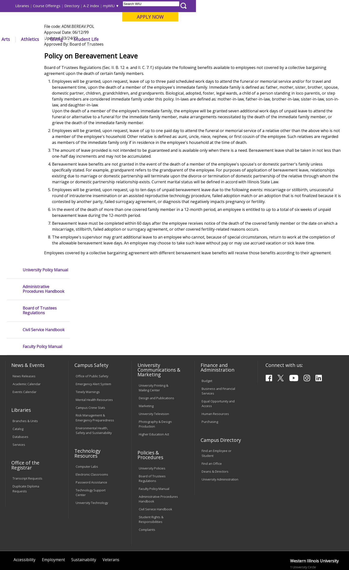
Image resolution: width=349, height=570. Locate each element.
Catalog (18, 401)
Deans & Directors (215, 443)
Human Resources (215, 386)
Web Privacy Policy (110, 553)
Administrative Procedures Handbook (43, 85)
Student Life (239, 39)
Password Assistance (91, 454)
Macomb (96, 29)
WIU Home (86, 50)
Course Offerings (199, 5)
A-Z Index (244, 5)
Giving (209, 39)
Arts (159, 39)
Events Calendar (24, 364)
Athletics (183, 39)
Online (141, 29)
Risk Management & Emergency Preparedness (95, 390)
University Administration (220, 451)
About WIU (40, 39)
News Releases (24, 348)
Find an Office (212, 435)
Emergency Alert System (93, 356)
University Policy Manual (45, 66)
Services (19, 417)
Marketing (146, 378)
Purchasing (210, 394)
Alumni (136, 39)
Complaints (147, 502)
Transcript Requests (27, 451)
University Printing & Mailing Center (153, 360)
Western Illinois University (78, 21)
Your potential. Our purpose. (56, 29)
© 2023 (19, 553)
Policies (105, 50)
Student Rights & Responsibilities (151, 491)
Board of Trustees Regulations (40, 106)
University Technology (92, 475)
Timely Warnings (88, 364)
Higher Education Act (154, 406)
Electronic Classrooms (92, 447)
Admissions (106, 39)
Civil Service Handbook (44, 125)
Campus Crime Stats (90, 380)
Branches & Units (25, 393)
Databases (20, 409)
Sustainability (83, 532)
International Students (75, 5)
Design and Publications (156, 370)
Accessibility (24, 532)
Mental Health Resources (94, 372)
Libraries (175, 5)
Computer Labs (87, 439)
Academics (72, 39)
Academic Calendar (27, 356)
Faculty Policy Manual (42, 142)
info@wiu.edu (300, 553)
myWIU (262, 5)
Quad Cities (119, 29)
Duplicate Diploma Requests (26, 461)
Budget (207, 353)
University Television (154, 386)
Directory (224, 5)
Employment (53, 532)
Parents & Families (22, 5)
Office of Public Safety (92, 348)
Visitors (47, 5)
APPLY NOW (303, 17)
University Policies (152, 440)
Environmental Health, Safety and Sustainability (94, 402)
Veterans (111, 532)
